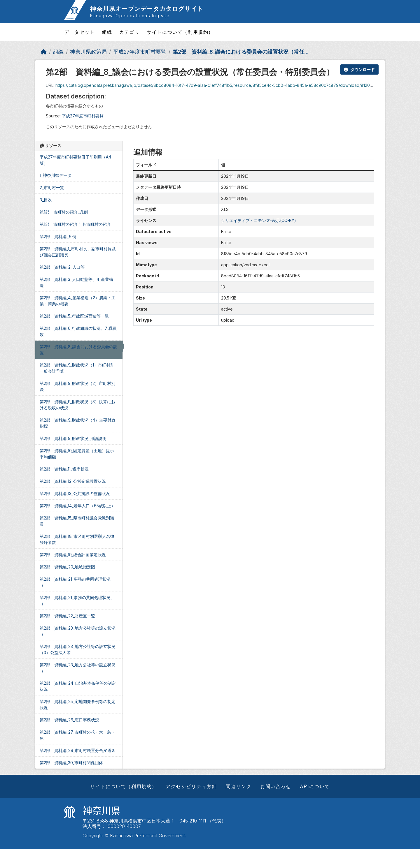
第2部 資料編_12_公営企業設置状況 (73, 481)
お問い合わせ (275, 786)
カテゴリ (129, 32)
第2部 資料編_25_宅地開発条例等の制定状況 (78, 704)
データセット (79, 32)
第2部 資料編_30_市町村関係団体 (71, 762)
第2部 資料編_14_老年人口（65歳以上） (77, 505)
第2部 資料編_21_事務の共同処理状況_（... (76, 582)
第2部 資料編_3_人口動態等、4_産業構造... (76, 282)
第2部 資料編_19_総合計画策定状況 (73, 554)
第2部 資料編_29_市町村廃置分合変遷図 (78, 750)
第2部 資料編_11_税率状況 (64, 468)
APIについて (315, 786)
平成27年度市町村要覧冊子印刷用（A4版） (75, 159)
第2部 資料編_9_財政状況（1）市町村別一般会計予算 (77, 368)
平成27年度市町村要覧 (139, 52)
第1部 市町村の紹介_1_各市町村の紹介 (75, 224)
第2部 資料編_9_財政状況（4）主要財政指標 (78, 423)
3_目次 (46, 199)
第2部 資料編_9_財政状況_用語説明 (73, 438)
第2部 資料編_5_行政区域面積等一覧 (74, 315)
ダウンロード (359, 69)
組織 (107, 32)
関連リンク (238, 786)
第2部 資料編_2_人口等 (62, 267)
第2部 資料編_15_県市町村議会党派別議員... (77, 520)
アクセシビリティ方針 (191, 786)
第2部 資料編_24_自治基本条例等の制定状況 (78, 686)
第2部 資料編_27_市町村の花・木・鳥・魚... (77, 735)
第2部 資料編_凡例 (58, 236)
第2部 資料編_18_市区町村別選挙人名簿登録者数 (77, 539)
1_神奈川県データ (55, 175)
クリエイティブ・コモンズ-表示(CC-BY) (258, 220)
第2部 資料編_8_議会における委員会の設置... (78, 349)
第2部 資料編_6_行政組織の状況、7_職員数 (78, 331)
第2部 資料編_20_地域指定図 (67, 566)
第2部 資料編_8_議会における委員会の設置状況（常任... (241, 52)
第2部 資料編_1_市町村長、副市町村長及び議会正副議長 (78, 251)
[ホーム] (44, 52)
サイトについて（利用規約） (180, 32)
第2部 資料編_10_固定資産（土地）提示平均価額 (77, 453)
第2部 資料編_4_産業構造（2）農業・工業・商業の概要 (78, 300)
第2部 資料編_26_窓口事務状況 (69, 719)
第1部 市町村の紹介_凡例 (64, 211)
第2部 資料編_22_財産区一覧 (67, 615)
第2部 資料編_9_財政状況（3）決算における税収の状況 (77, 404)
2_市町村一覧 (52, 187)
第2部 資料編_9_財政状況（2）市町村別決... (77, 386)
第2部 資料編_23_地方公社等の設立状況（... (78, 631)
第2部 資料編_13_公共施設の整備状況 (75, 493)
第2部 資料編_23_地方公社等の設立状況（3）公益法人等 (78, 649)
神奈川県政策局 (88, 52)
